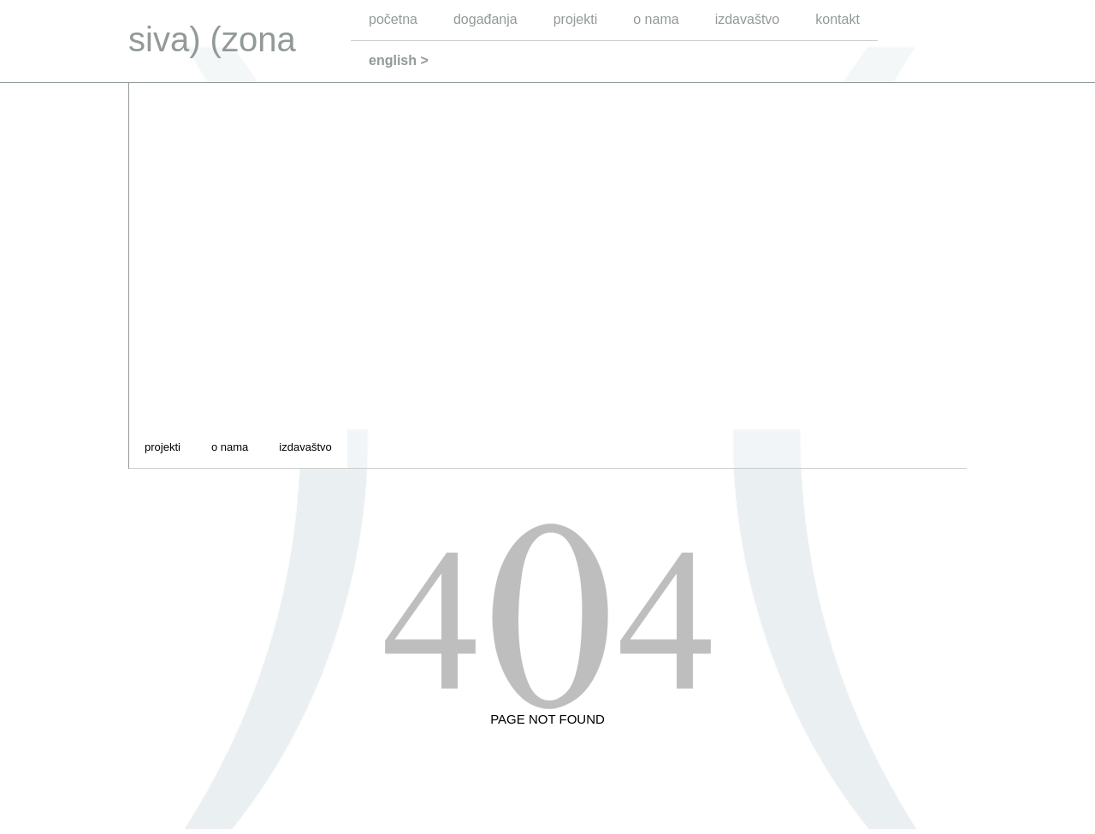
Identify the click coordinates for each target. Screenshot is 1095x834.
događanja (485, 19)
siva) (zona (212, 39)
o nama (655, 19)
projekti (575, 19)
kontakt (837, 19)
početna (393, 19)
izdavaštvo (747, 19)
